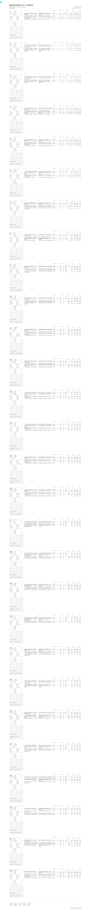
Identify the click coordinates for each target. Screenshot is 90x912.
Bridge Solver (13, 66)
